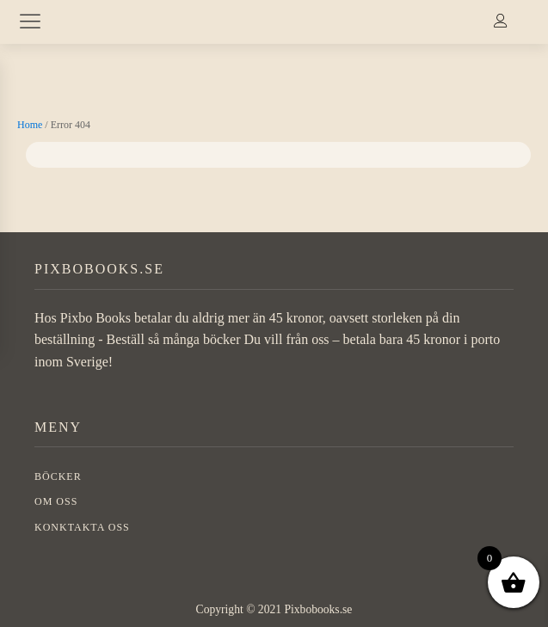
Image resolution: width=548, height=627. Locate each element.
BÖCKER (58, 476)
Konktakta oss (82, 527)
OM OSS (55, 501)
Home (29, 125)
